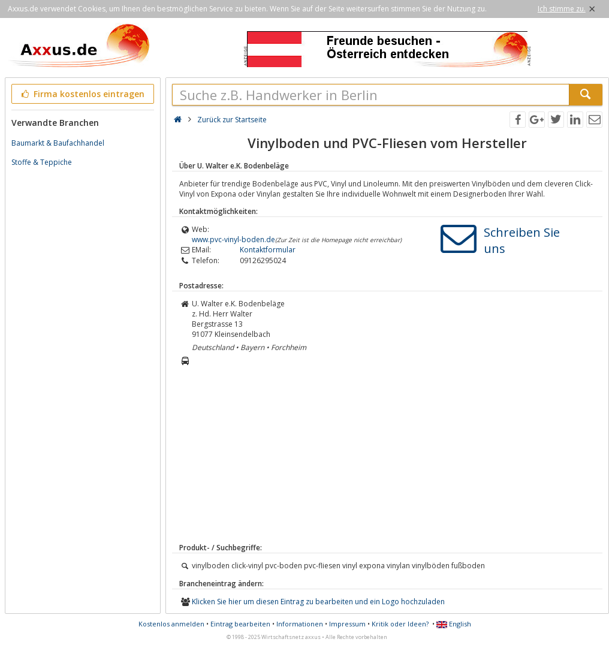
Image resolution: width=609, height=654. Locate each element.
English (453, 623)
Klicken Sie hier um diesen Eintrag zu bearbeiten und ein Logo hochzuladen (318, 601)
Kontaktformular (268, 250)
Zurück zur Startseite (232, 119)
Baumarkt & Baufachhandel (57, 143)
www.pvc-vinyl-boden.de (233, 239)
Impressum (347, 623)
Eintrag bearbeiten (240, 623)
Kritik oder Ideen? (400, 623)
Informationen (299, 623)
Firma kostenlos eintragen (81, 94)
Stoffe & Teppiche (41, 162)
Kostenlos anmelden (171, 623)
